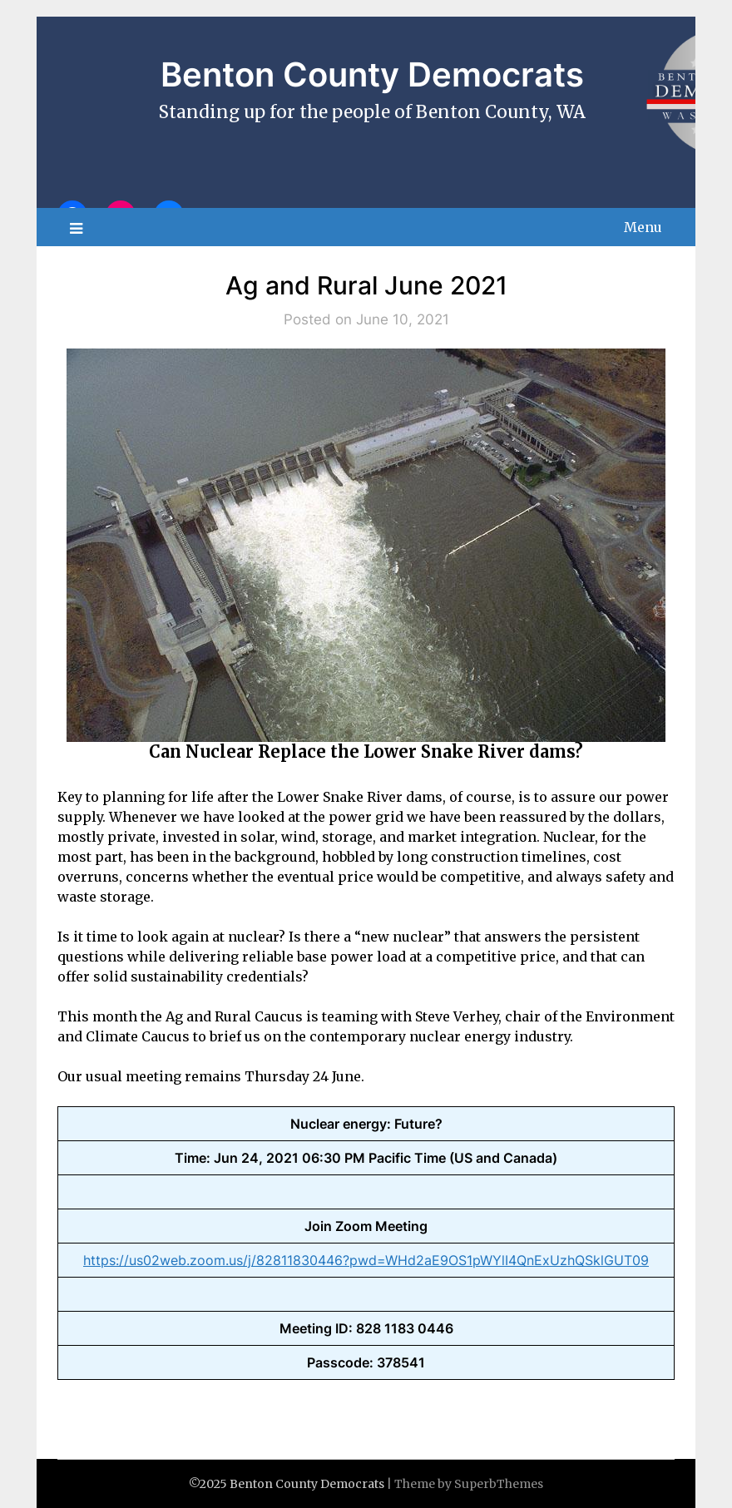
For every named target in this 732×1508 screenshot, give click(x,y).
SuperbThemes (498, 1483)
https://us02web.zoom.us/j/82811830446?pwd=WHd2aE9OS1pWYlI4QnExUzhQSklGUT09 (366, 1260)
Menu (643, 227)
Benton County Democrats (372, 74)
